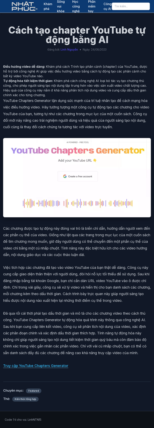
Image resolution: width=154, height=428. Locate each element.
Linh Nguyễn (69, 49)
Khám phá (48, 6)
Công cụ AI (108, 6)
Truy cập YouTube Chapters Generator (35, 366)
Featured (33, 390)
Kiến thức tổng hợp (25, 399)
